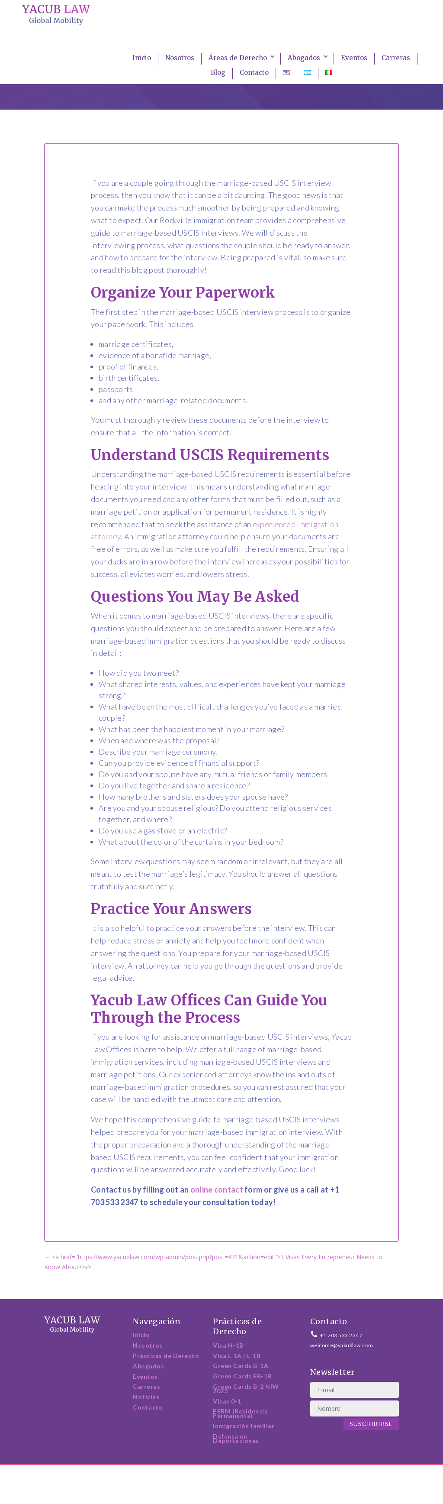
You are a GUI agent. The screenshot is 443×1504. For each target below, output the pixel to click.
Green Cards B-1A (240, 1365)
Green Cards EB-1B (242, 1376)
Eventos (354, 58)
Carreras (396, 58)
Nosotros (179, 58)
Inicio (141, 58)
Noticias (146, 1396)
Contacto (254, 72)
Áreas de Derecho (238, 58)
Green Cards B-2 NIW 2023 (246, 1388)
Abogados (304, 58)
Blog (218, 72)
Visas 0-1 (227, 1401)
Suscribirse (371, 1423)
